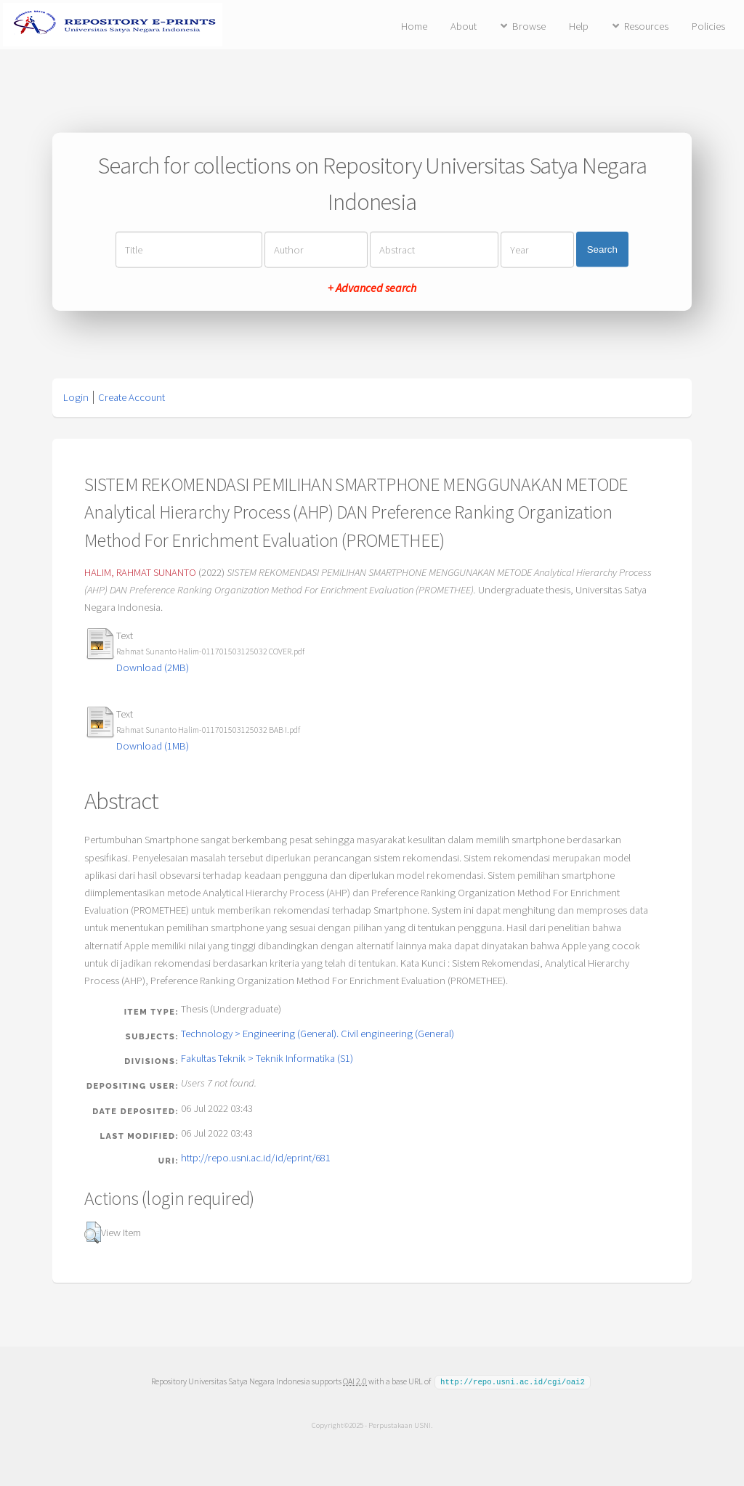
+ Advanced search (372, 287)
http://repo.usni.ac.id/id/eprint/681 (256, 1157)
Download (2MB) (152, 667)
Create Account (131, 397)
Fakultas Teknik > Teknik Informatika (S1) (267, 1058)
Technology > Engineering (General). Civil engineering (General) (317, 1033)
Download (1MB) (152, 745)
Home (414, 26)
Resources (646, 26)
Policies (708, 26)
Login (76, 397)
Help (579, 26)
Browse (529, 26)
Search (602, 249)
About (463, 26)
